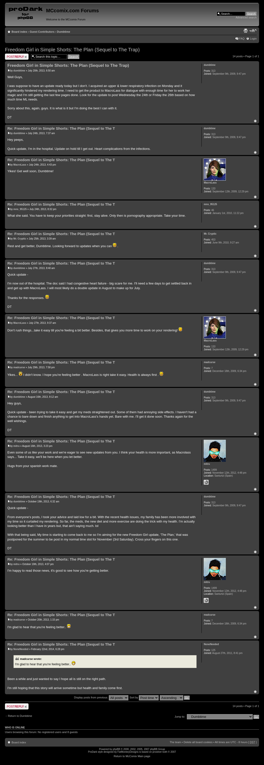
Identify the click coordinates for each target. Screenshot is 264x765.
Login (253, 38)
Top (255, 121)
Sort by (144, 697)
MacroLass (19, 164)
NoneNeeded (20, 649)
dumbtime (19, 70)
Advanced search (246, 17)
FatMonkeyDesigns (128, 752)
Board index (19, 31)
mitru (16, 446)
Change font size (253, 30)
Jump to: (180, 716)
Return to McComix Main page (132, 756)
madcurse (19, 367)
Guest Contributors (42, 31)
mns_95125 (20, 209)
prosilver (157, 752)
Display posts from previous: (101, 697)
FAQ (242, 38)
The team (175, 742)
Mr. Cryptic (19, 238)
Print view (245, 30)
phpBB (116, 749)
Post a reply (17, 57)
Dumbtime (63, 31)
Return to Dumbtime (20, 715)
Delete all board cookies (197, 742)
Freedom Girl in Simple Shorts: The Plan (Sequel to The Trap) (72, 49)
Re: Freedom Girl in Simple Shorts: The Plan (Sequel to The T (61, 128)
